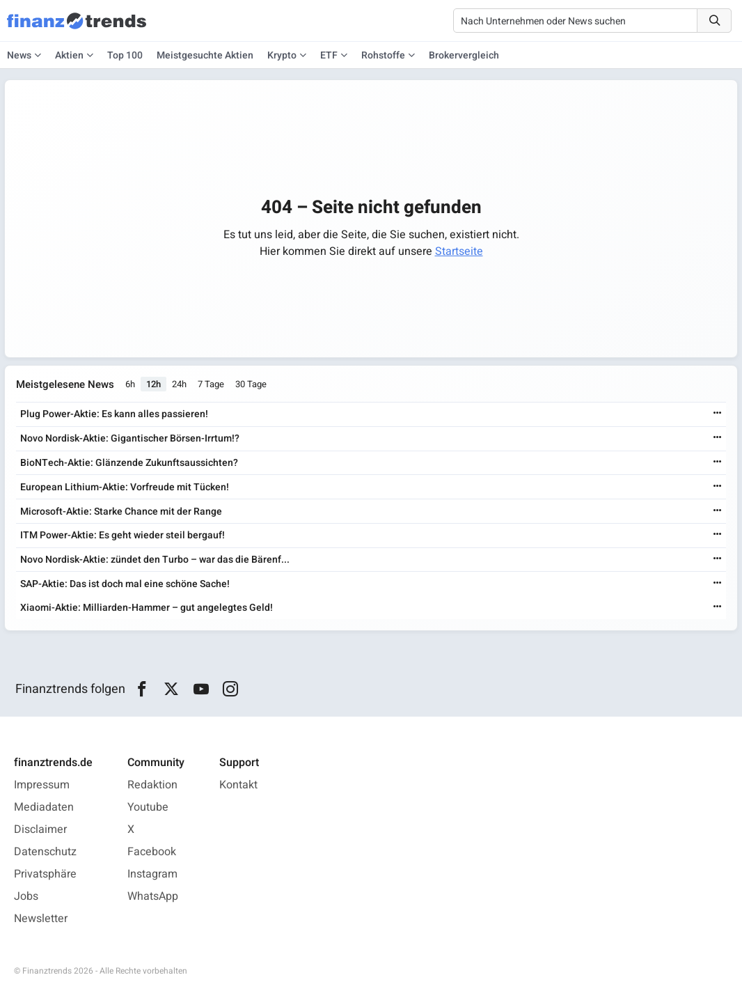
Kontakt (238, 785)
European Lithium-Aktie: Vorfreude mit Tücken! (124, 487)
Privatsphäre (45, 874)
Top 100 (125, 55)
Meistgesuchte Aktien (205, 55)
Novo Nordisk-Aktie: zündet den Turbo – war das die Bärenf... (155, 559)
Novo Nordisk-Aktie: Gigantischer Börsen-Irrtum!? (129, 438)
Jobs (26, 896)
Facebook (151, 851)
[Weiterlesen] (717, 414)
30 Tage (251, 384)
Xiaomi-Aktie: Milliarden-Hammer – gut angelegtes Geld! (146, 607)
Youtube (147, 807)
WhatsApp (152, 896)
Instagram (152, 874)
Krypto (282, 55)
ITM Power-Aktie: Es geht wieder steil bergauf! (122, 535)
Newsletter (41, 918)
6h (130, 384)
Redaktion (152, 785)
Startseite (459, 251)
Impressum (42, 785)
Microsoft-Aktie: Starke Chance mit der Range (121, 511)
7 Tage (211, 384)
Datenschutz (45, 851)
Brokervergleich (464, 55)
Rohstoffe (383, 55)
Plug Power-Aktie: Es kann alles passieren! (114, 414)
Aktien (69, 55)
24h (179, 384)
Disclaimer (40, 829)
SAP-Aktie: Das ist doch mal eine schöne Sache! (125, 584)
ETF (329, 55)
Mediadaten (44, 807)
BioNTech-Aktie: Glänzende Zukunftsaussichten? (129, 462)
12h (153, 384)
